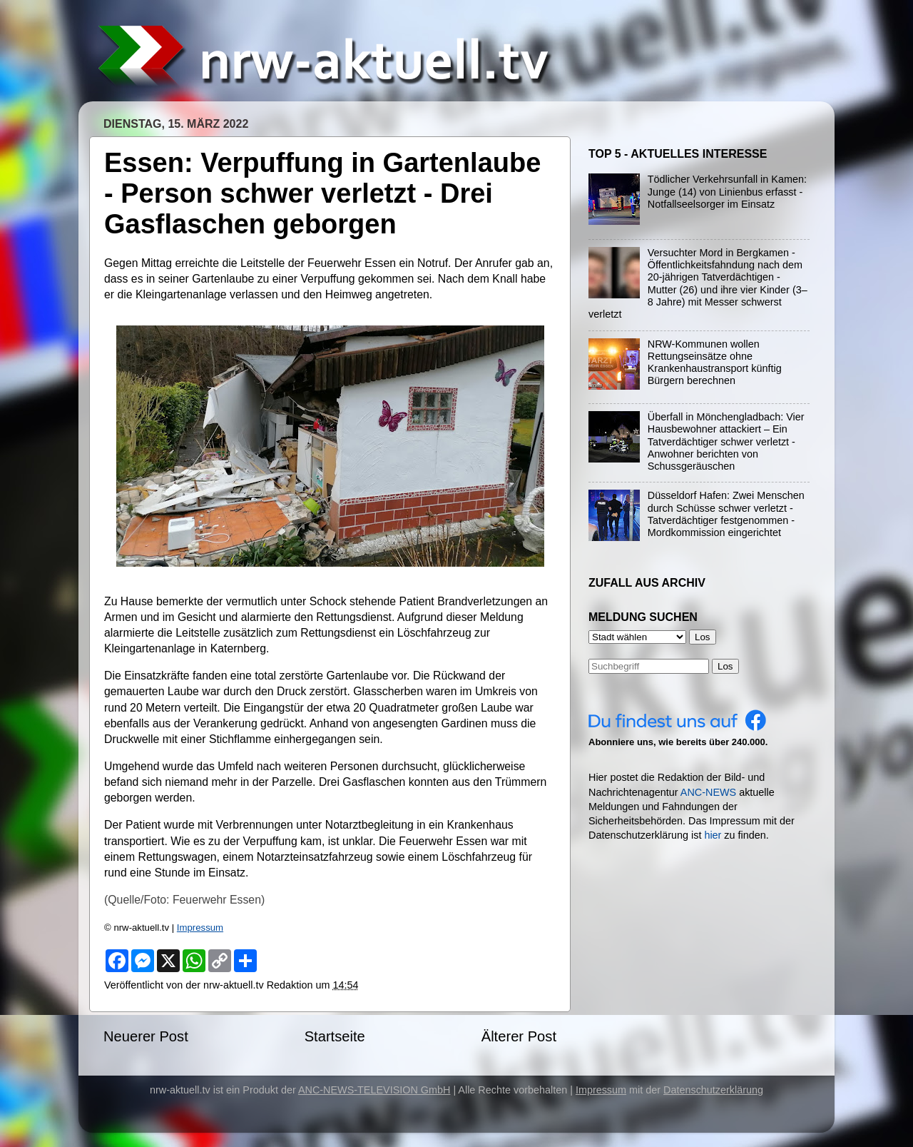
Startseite (335, 1036)
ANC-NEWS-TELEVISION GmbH (374, 1090)
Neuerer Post (145, 1036)
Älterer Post (518, 1036)
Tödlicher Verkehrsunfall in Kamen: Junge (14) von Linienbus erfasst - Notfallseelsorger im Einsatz (727, 191)
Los (725, 666)
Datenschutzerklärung (713, 1090)
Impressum (200, 927)
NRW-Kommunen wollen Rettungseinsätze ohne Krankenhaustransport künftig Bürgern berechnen (715, 362)
